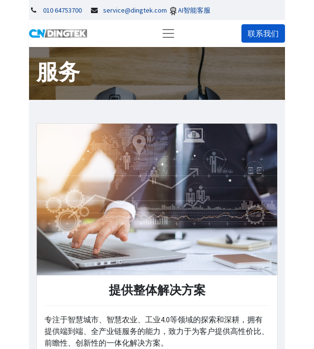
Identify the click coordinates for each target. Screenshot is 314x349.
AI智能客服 (194, 10)
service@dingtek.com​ (135, 10)
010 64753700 (62, 10)
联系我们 (263, 33)
